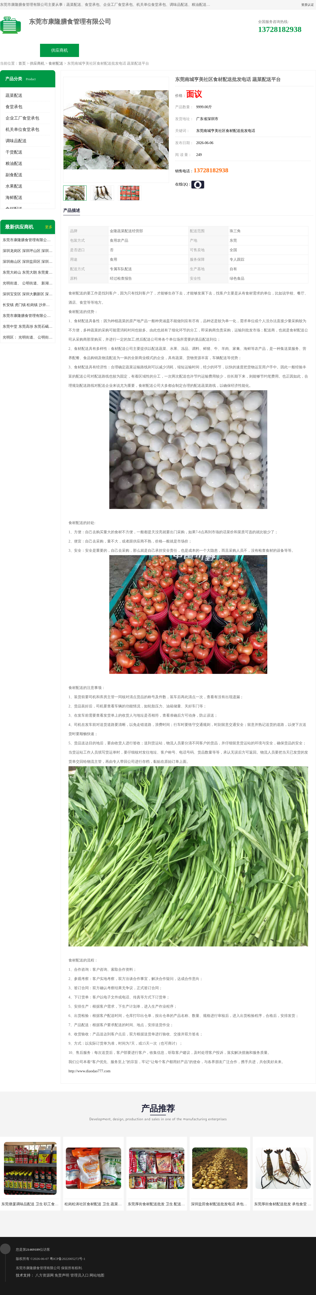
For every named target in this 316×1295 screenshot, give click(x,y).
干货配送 (14, 152)
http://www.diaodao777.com (89, 1071)
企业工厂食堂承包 (22, 118)
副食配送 (14, 175)
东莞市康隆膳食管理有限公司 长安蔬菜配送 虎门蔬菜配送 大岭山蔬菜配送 (28, 316)
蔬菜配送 (14, 95)
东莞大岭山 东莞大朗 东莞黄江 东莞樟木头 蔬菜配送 (28, 272)
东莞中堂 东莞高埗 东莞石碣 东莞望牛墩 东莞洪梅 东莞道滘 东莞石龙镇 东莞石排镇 (28, 326)
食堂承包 (14, 106)
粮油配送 (14, 163)
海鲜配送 (14, 197)
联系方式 (257, 50)
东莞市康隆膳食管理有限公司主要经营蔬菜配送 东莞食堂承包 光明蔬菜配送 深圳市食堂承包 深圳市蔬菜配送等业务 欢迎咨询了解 (28, 240)
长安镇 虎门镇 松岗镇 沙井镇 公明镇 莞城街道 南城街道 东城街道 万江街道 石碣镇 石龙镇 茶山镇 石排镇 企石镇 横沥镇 (28, 305)
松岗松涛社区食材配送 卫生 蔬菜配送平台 (99, 1204)
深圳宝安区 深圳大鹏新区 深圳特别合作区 (28, 294)
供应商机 (59, 50)
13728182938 (211, 170)
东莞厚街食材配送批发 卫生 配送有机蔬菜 (162, 1204)
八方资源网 (44, 1275)
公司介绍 (138, 50)
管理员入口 (79, 1275)
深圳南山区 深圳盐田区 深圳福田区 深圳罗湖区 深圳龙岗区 (28, 262)
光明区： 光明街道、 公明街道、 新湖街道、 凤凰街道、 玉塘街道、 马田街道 (28, 337)
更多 (48, 227)
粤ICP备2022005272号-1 (67, 1259)
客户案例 (217, 50)
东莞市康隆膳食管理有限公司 (38, 1268)
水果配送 (14, 186)
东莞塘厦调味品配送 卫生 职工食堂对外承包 (37, 1204)
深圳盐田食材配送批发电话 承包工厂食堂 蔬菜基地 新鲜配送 (240, 1204)
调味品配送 (16, 141)
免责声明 (62, 1275)
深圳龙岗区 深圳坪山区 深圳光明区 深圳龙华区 (28, 251)
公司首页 (20, 50)
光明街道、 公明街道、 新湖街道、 (28, 283)
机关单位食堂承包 (22, 129)
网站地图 (97, 1275)
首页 (22, 63)
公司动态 (178, 50)
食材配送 (55, 63)
